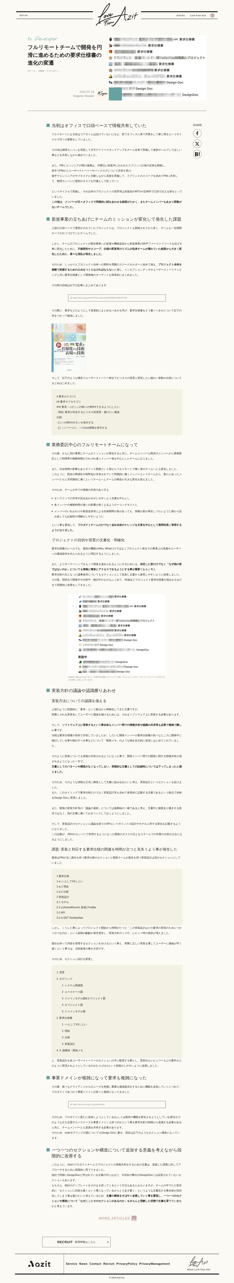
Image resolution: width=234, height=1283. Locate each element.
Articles (180, 15)
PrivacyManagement (154, 1263)
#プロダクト (53, 71)
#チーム (32, 71)
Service (71, 1263)
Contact (95, 1263)
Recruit (108, 1263)
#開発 (41, 71)
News (83, 1263)
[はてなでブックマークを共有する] (197, 154)
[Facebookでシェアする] (197, 133)
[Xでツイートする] (197, 144)
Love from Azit (198, 15)
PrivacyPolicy (126, 1263)
